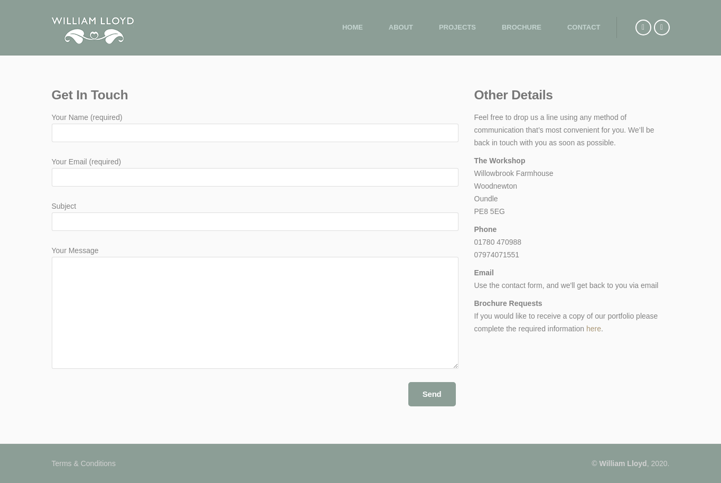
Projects (457, 27)
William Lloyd (623, 463)
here (593, 328)
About (401, 27)
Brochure (521, 27)
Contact (584, 27)
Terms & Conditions (84, 463)
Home (352, 27)
